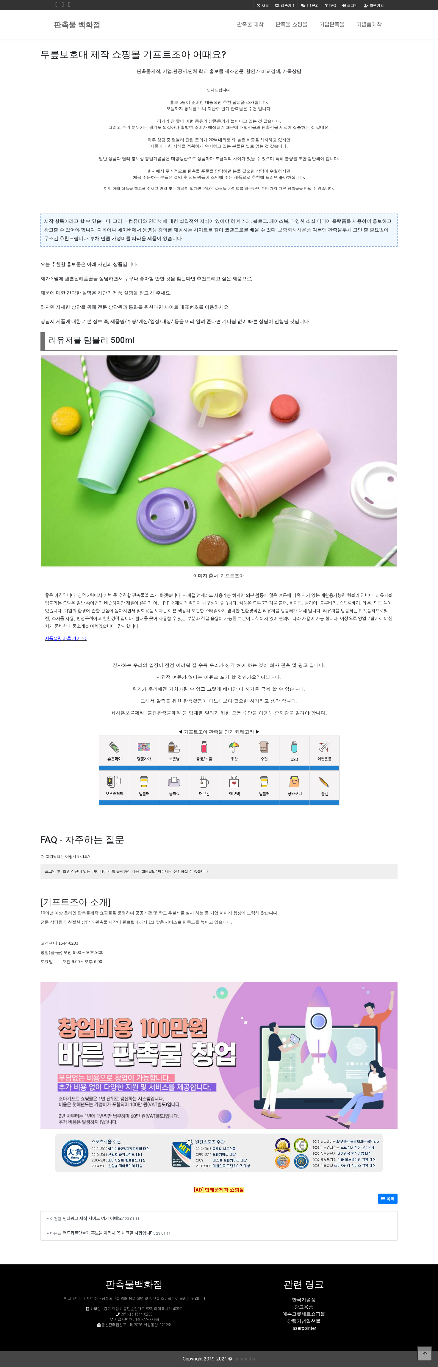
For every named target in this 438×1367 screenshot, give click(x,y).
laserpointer (303, 1328)
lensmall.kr (244, 1359)
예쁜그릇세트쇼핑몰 (303, 1314)
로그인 (350, 5)
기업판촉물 (332, 25)
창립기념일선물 (303, 1321)
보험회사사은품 (294, 230)
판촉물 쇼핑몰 (291, 25)
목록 (388, 1198)
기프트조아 (232, 576)
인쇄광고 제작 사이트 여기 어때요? (93, 1218)
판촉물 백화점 (77, 25)
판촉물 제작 (250, 25)
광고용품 (303, 1307)
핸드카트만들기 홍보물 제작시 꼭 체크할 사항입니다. (109, 1233)
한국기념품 (304, 1299)
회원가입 (374, 5)
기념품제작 (369, 25)
